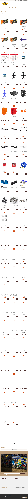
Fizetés (2, 489)
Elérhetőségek (3, 491)
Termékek (2, 480)
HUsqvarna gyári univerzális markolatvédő (4, 205)
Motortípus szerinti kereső (4, 9)
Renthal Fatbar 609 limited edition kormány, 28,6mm (23, 330)
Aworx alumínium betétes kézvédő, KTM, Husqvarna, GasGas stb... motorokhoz (14, 152)
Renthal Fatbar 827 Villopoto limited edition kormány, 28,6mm (14, 348)
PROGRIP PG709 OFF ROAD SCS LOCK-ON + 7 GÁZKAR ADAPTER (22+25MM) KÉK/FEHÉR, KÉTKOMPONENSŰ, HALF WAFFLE (23, 45)
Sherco (8, 9)
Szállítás (2, 490)
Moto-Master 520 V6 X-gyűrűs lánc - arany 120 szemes (14, 27)
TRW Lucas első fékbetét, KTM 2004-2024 (4, 62)
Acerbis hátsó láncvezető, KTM (14, 98)
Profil (16, 0)
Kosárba (8, 31)
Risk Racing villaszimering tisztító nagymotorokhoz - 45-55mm (14, 402)
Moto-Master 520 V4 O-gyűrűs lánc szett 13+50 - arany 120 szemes (23, 223)
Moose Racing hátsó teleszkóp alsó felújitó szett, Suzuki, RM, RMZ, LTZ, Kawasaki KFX (23, 205)
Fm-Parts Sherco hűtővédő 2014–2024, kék (4, 187)
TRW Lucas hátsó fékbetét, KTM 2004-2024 (14, 62)
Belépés (13, 0)
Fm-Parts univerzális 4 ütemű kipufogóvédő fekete (14, 187)
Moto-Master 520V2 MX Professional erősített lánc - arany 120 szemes (14, 44)
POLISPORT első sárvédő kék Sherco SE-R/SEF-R (23, 241)
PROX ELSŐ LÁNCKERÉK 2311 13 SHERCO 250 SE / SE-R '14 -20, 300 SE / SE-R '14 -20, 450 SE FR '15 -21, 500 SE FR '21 (14, 295)
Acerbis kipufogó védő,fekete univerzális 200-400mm (23, 98)
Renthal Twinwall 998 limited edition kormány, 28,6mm (23, 366)
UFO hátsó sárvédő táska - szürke (4, 80)
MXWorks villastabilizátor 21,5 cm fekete (14, 241)
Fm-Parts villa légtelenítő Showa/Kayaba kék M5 (23, 187)
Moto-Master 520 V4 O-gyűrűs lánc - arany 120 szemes (4, 27)
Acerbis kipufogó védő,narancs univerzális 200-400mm (4, 116)
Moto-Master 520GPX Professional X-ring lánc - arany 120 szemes (4, 44)
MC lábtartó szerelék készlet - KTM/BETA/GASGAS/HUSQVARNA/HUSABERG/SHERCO (15, 205)
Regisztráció (16, 480)
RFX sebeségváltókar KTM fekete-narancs (4, 402)
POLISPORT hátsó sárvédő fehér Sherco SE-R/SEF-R (14, 259)
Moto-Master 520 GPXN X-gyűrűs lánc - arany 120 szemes (14, 223)
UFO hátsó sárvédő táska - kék (23, 62)
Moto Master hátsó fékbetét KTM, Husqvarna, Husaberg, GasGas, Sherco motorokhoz (4, 223)
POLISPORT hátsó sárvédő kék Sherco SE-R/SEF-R (23, 259)
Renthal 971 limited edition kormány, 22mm (4, 330)
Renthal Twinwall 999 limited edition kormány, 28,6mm (4, 384)
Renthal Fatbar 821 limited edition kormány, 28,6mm (4, 348)
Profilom (16, 481)
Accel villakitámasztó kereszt (14, 80)
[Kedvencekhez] (4, 31)
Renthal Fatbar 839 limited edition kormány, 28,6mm (23, 348)
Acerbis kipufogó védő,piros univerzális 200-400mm (14, 116)
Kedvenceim (16, 483)
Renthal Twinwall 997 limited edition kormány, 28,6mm (14, 366)
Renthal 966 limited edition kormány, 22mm (23, 312)
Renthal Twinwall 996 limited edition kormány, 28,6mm (4, 366)
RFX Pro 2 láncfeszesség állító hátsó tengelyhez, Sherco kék (23, 384)
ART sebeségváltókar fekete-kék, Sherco (5, 134)
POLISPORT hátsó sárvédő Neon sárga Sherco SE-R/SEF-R (4, 277)
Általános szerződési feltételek (5, 487)
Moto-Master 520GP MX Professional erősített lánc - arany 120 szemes (23, 27)
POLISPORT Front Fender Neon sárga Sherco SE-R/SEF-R (4, 259)
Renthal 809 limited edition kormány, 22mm (14, 312)
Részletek (2, 31)
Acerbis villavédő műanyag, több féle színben (23, 116)
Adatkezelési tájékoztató (4, 488)
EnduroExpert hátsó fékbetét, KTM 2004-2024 (14, 170)
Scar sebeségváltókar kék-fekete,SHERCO (4, 420)
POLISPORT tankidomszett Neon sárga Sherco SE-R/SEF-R (23, 277)
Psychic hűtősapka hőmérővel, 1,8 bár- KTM (23, 295)
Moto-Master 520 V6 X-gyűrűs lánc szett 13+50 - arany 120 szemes (4, 241)
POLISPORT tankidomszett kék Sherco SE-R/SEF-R (14, 277)
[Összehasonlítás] (6, 31)
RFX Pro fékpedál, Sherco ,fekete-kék (14, 384)
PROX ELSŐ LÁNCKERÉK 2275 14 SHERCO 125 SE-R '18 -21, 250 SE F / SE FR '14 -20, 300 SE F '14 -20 (4, 295)
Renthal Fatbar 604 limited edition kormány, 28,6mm (14, 330)
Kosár (15, 482)
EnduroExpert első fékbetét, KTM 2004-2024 (4, 170)
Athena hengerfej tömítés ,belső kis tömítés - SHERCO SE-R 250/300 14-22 (23, 134)
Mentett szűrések (25, 0)
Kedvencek (20, 0)
